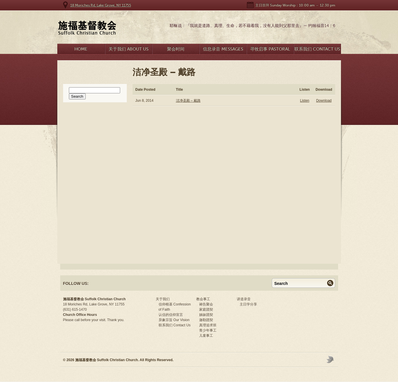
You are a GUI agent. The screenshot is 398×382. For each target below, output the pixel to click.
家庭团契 (206, 310)
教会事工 (203, 299)
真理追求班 (208, 325)
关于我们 (163, 299)
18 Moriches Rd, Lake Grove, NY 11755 (100, 5)
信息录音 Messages (223, 49)
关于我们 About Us (128, 49)
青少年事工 (208, 330)
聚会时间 (175, 49)
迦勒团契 (206, 320)
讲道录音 (244, 299)
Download (323, 101)
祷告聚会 (206, 304)
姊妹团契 (206, 315)
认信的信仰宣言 (171, 315)
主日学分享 (248, 304)
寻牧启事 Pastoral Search (270, 50)
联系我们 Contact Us (317, 49)
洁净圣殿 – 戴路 (188, 101)
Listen (304, 101)
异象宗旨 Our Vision (174, 320)
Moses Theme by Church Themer (331, 359)
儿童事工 (206, 336)
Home (80, 49)
